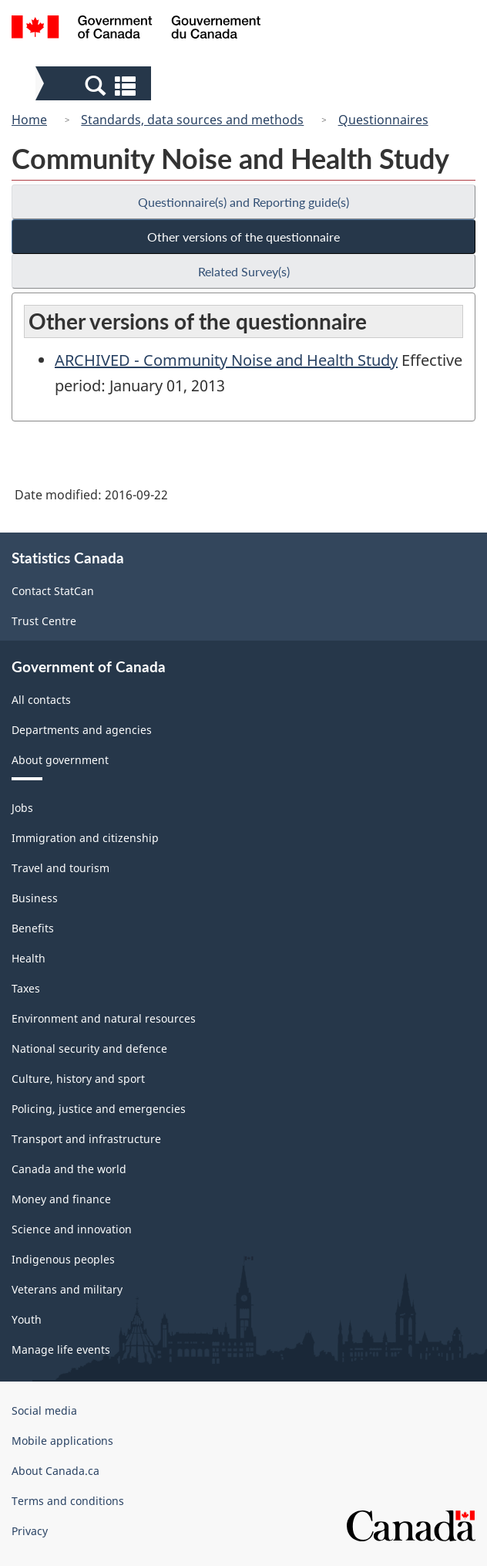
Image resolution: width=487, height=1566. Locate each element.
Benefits (33, 928)
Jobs (22, 807)
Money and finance (61, 1199)
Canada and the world (69, 1169)
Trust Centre (44, 621)
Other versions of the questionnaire (243, 236)
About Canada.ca (55, 1470)
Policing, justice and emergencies (99, 1108)
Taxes (26, 988)
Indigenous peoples (63, 1259)
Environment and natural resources (104, 1018)
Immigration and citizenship (85, 837)
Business (35, 898)
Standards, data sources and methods (192, 119)
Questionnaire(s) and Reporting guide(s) (243, 201)
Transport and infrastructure (86, 1138)
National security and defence (89, 1048)
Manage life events (61, 1349)
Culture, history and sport (78, 1078)
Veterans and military (67, 1289)
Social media (44, 1410)
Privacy (30, 1531)
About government (60, 760)
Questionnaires (383, 119)
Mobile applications (62, 1440)
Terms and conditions (68, 1500)
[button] (95, 85)
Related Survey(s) (244, 271)
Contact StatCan (53, 590)
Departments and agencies (82, 729)
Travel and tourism (60, 868)
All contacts (41, 699)
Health (28, 958)
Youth (27, 1319)
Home (29, 119)
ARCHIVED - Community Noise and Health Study (226, 360)
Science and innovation (72, 1229)
